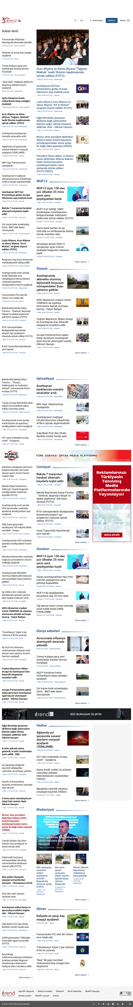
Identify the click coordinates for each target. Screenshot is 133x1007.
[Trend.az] (11, 20)
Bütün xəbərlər (81, 262)
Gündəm (43, 549)
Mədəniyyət (45, 809)
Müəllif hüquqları (92, 991)
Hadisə (42, 725)
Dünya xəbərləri (48, 631)
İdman (41, 909)
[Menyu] (124, 20)
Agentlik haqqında (26, 991)
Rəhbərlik (60, 991)
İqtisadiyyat (45, 378)
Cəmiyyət (44, 467)
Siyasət (42, 268)
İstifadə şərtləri (24, 996)
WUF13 (42, 181)
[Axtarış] (75, 20)
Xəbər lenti (10, 31)
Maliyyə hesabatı (45, 991)
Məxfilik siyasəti (42, 996)
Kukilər (56, 996)
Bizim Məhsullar (74, 991)
